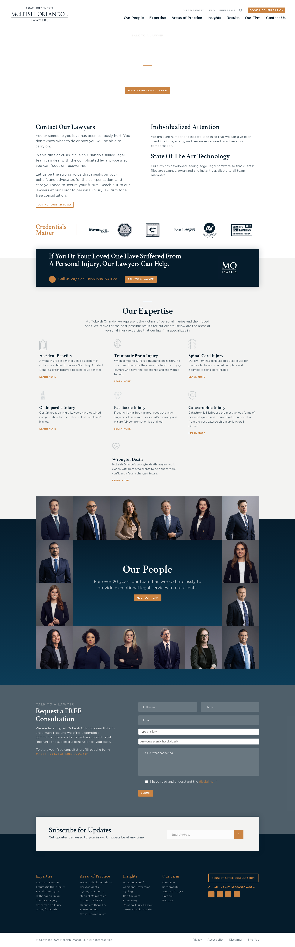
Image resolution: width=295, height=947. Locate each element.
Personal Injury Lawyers (142, 51)
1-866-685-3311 (194, 10)
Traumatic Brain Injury (136, 356)
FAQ (212, 10)
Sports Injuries (89, 909)
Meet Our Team (147, 598)
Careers (167, 896)
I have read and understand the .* (181, 781)
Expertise (157, 18)
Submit (146, 793)
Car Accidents (89, 887)
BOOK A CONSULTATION (266, 10)
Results (233, 18)
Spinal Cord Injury (206, 356)
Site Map (253, 940)
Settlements (170, 887)
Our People (134, 18)
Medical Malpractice (93, 896)
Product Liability (91, 900)
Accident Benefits (55, 356)
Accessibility (216, 940)
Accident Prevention (137, 887)
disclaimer (207, 781)
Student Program (174, 891)
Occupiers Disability (93, 905)
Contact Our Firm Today (54, 205)
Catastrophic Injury (207, 407)
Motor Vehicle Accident (139, 909)
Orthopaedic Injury (57, 407)
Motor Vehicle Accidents (96, 882)
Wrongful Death (127, 459)
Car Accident (132, 896)
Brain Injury (130, 900)
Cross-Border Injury (93, 914)
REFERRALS (227, 10)
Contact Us (276, 18)
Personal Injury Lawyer (138, 905)
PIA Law (167, 900)
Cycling (128, 891)
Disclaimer (235, 940)
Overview (168, 882)
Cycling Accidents (92, 891)
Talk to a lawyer (141, 279)
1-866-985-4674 (243, 887)
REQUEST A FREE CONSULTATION (233, 878)
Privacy (197, 940)
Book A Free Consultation (147, 90)
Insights (214, 18)
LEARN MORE (47, 377)
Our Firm (253, 18)
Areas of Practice (186, 18)
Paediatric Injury (129, 407)
